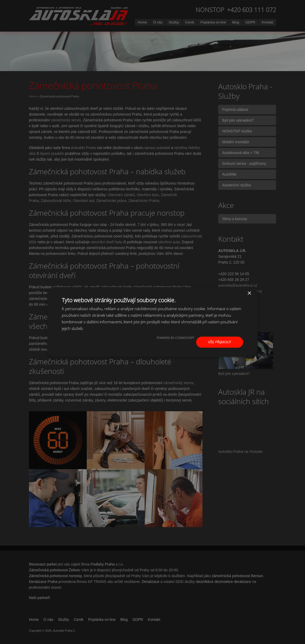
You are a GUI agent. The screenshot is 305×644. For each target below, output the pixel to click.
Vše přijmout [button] (219, 341)
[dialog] (152, 322)
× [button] (249, 293)
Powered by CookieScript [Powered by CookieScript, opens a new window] (175, 337)
